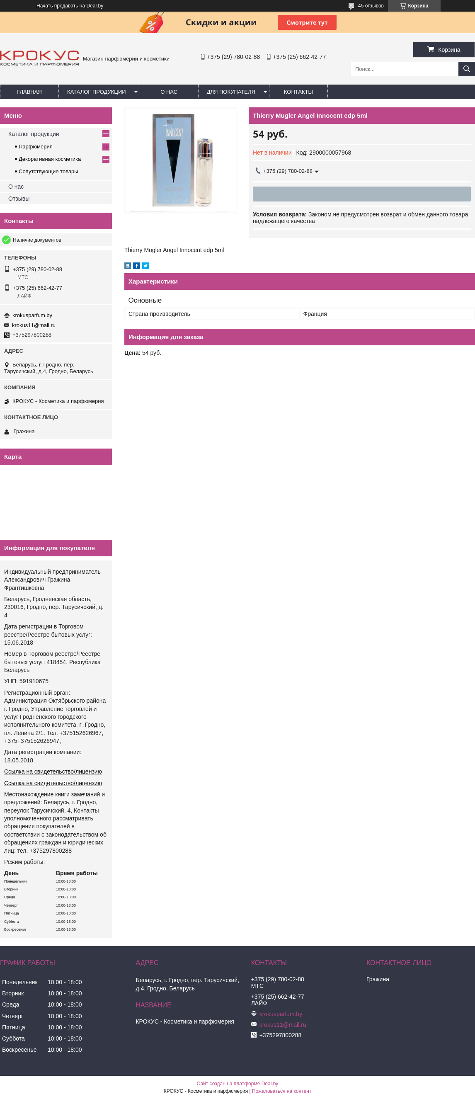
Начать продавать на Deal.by (69, 6)
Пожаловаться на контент (281, 1091)
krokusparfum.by (32, 315)
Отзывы (18, 198)
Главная (29, 92)
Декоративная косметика (50, 159)
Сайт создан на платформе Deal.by (238, 1084)
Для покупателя (231, 92)
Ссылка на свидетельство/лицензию (53, 771)
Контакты (298, 92)
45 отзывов (371, 6)
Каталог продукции (96, 92)
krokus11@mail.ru (34, 325)
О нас (168, 92)
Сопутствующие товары (48, 171)
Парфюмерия (36, 146)
